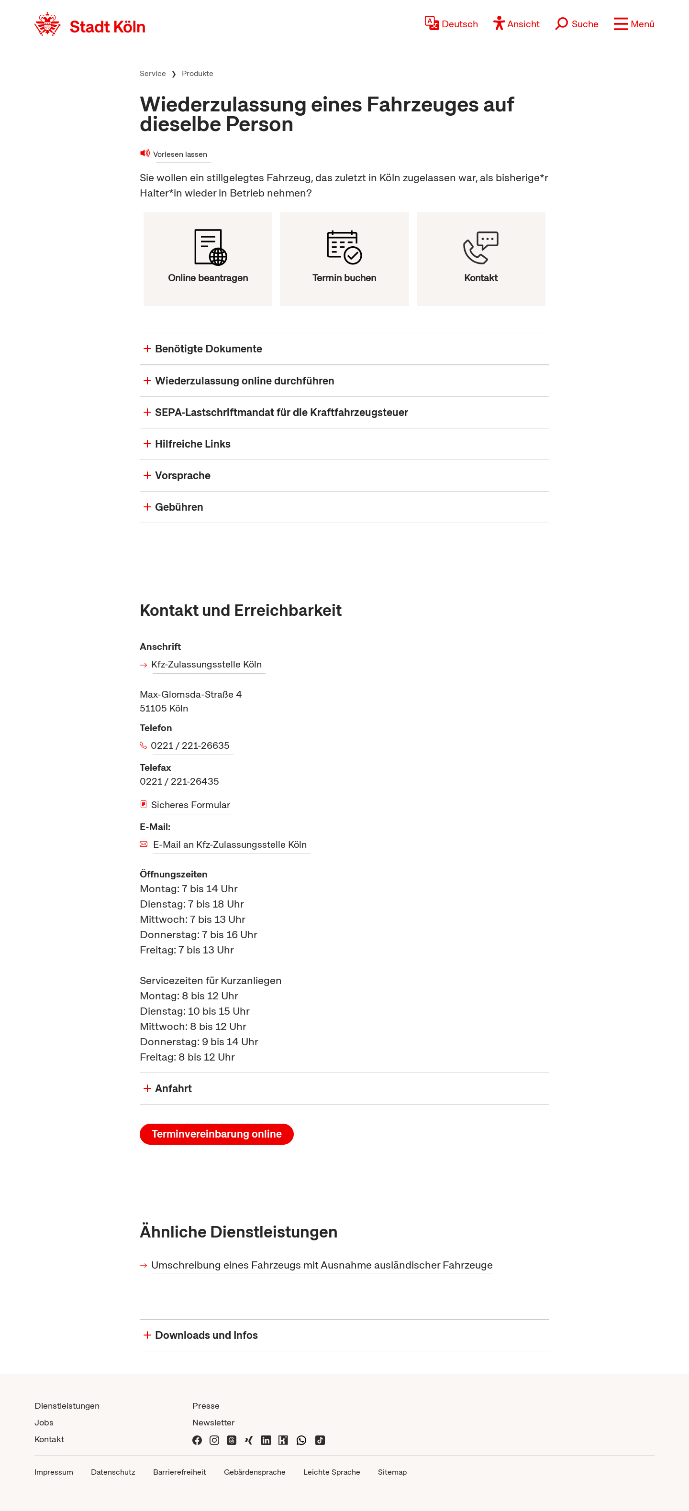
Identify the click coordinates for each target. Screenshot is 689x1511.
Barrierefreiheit (179, 1472)
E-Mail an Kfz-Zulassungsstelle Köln (230, 844)
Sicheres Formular (191, 805)
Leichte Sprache (331, 1472)
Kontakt (49, 1439)
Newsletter (213, 1422)
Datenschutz (113, 1472)
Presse (206, 1405)
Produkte (197, 73)
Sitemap (392, 1472)
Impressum (53, 1472)
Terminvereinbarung (217, 1134)
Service (153, 73)
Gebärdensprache (255, 1472)
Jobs (44, 1422)
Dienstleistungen (67, 1405)
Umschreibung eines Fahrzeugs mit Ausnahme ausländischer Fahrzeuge (323, 1265)
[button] (634, 24)
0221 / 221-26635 (191, 745)
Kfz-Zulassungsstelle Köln (207, 664)
